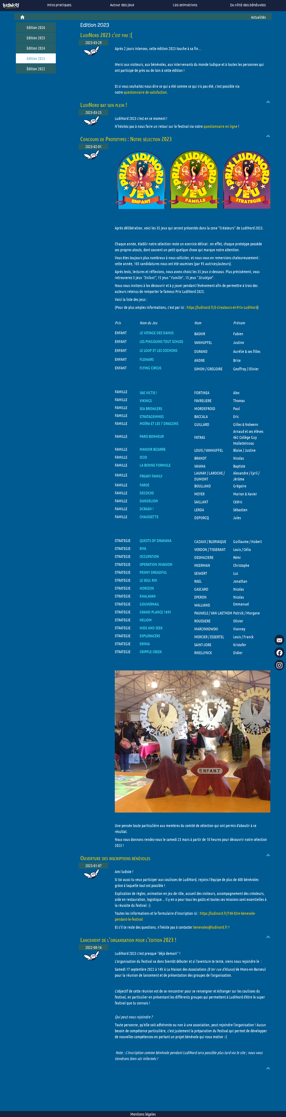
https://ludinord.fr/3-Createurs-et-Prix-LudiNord (222, 307)
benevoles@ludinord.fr (210, 927)
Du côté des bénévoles (242, 5)
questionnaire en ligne (220, 126)
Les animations (179, 5)
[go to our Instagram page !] (279, 665)
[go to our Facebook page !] (279, 652)
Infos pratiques (53, 5)
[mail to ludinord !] (279, 640)
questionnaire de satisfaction (145, 92)
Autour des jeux (116, 5)
